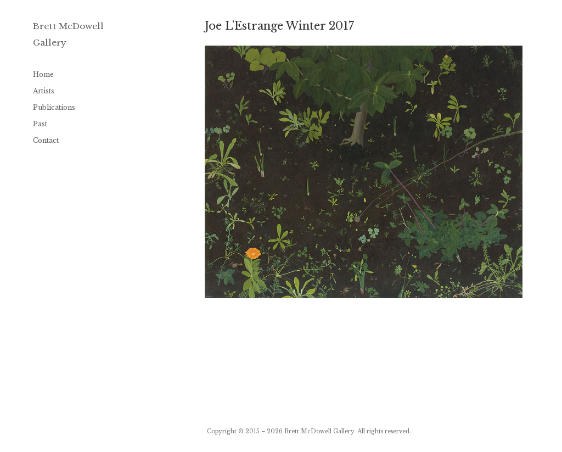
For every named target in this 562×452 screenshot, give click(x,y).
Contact (46, 140)
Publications (54, 107)
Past (40, 124)
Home (43, 74)
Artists (43, 91)
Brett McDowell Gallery (319, 431)
